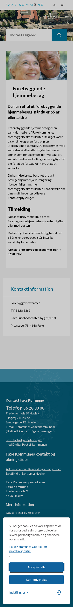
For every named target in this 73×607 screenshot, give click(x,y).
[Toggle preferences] (18, 592)
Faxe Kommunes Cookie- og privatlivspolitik (28, 549)
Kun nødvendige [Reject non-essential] (36, 579)
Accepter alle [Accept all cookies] (36, 567)
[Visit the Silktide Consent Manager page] (59, 592)
